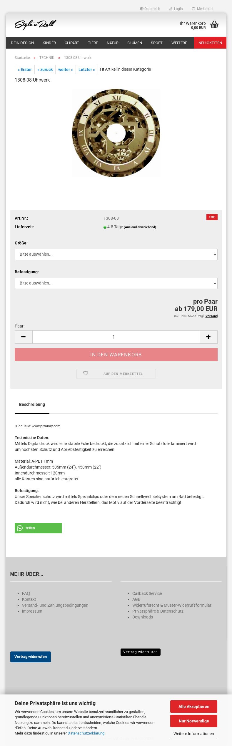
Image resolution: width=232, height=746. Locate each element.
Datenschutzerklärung (86, 733)
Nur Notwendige (194, 721)
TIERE (93, 43)
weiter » (65, 69)
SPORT (157, 43)
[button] (150, 8)
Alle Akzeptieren (193, 706)
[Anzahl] (116, 337)
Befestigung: (27, 271)
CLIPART (72, 43)
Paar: (19, 326)
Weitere (179, 43)
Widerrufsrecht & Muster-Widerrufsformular (171, 605)
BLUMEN (134, 43)
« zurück (45, 69)
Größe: (21, 243)
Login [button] (176, 9)
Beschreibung (32, 404)
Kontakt (29, 599)
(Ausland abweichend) (140, 227)
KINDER (49, 43)
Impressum (32, 611)
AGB (136, 599)
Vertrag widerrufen (30, 656)
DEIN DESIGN (22, 43)
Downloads (142, 617)
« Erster (25, 69)
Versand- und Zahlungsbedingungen (55, 605)
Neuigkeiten (210, 43)
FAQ (26, 593)
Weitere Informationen (193, 733)
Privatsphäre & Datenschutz (157, 611)
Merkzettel (202, 9)
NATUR (112, 43)
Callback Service (147, 593)
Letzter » (87, 69)
